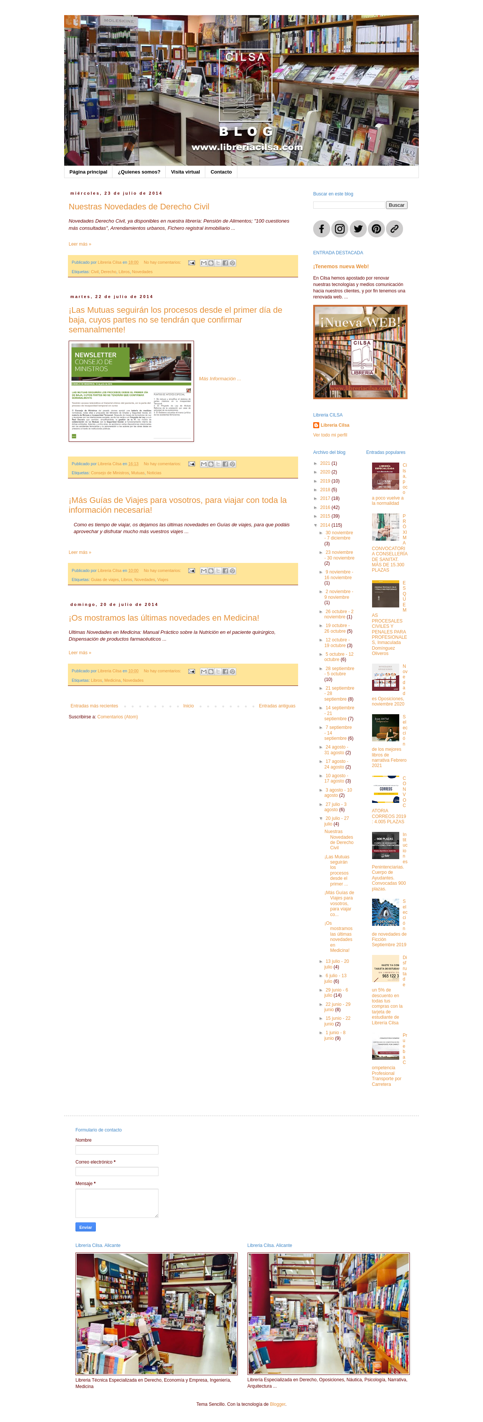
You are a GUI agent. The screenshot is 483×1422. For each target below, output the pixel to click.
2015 (326, 516)
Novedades (142, 271)
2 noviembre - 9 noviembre (338, 594)
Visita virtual (185, 172)
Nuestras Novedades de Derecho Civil (139, 206)
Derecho (108, 271)
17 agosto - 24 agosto (336, 764)
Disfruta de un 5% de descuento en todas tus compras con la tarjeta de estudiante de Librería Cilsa (389, 990)
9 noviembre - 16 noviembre (338, 574)
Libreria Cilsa (335, 425)
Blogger (277, 1404)
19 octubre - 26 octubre (337, 628)
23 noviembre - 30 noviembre (339, 555)
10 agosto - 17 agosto (336, 778)
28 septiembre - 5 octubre (339, 671)
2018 (326, 489)
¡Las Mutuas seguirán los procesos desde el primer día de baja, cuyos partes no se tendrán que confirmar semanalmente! (175, 319)
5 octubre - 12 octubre (339, 657)
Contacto (221, 172)
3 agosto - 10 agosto (338, 792)
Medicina (112, 680)
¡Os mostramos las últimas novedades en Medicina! (164, 618)
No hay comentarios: (163, 262)
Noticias (154, 472)
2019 (326, 481)
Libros (123, 271)
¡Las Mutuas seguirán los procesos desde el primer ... (337, 870)
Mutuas (138, 472)
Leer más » (80, 244)
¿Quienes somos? (139, 172)
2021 (326, 463)
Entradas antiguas (277, 706)
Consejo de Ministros (110, 472)
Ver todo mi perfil (330, 435)
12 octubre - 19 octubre (337, 642)
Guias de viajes (105, 579)
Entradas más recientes (94, 706)
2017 (326, 498)
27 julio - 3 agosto (335, 807)
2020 (326, 472)
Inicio (188, 706)
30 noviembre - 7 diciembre (338, 535)
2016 (326, 507)
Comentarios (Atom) (117, 716)
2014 (326, 525)
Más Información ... (220, 378)
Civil (94, 271)
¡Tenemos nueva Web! (341, 266)
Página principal (88, 172)
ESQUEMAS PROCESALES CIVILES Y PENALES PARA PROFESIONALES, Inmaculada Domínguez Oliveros (389, 618)
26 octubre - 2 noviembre (339, 614)
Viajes (162, 579)
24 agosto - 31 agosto (336, 749)
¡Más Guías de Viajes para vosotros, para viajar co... (339, 903)
